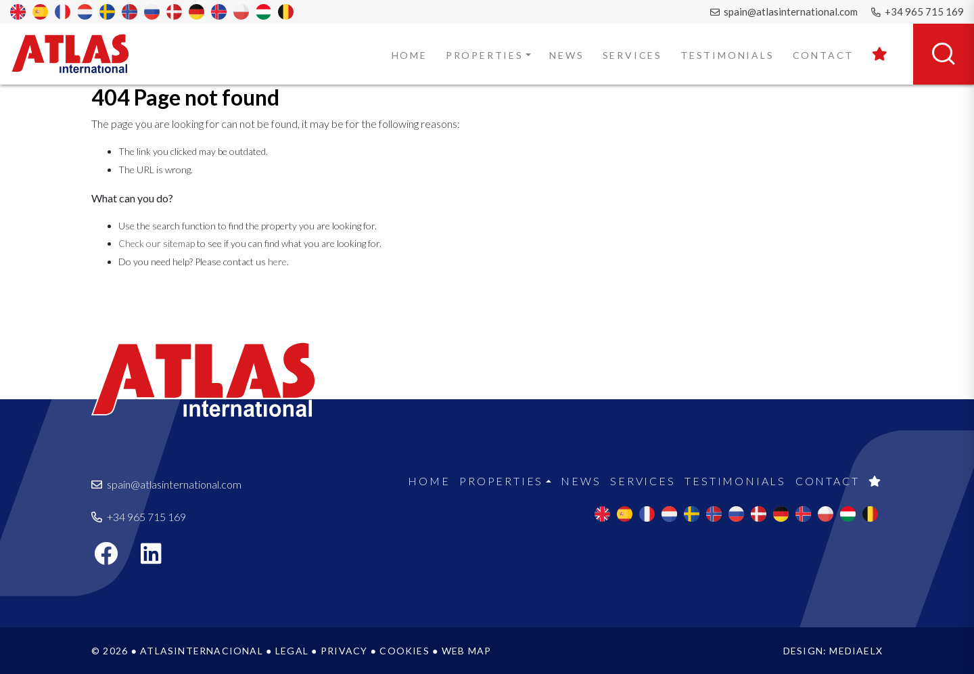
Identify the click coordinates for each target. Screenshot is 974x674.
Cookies (404, 650)
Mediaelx (856, 650)
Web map (466, 650)
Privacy (344, 650)
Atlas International (79, 53)
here (277, 261)
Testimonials (727, 55)
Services (632, 55)
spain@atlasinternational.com (784, 11)
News (566, 55)
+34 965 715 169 (917, 11)
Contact (823, 55)
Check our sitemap (156, 243)
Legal (291, 650)
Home (409, 55)
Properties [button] (485, 55)
